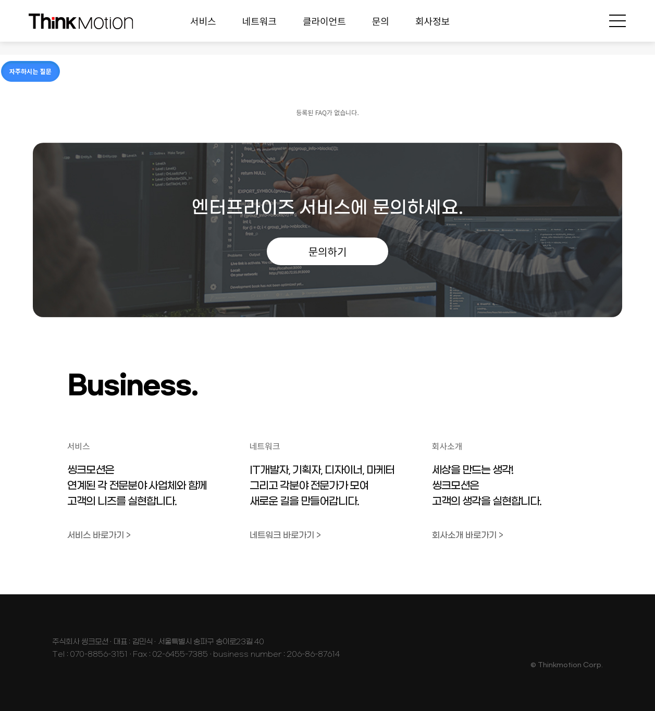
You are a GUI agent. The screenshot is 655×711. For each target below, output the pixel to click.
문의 (380, 21)
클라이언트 (324, 21)
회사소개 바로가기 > (467, 535)
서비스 (203, 21)
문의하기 (327, 251)
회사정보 (432, 21)
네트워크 (259, 21)
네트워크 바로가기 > (285, 535)
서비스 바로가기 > (99, 535)
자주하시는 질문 (30, 71)
